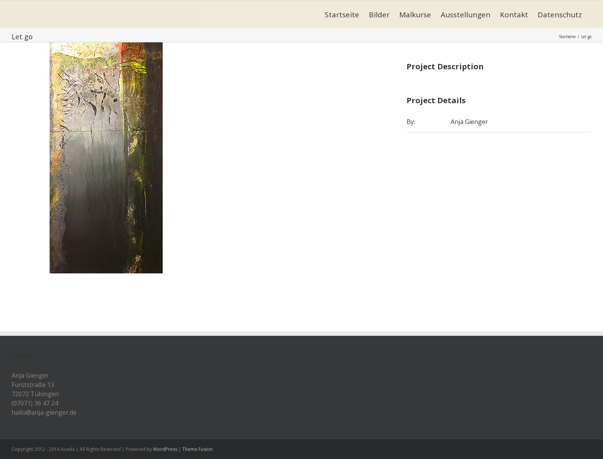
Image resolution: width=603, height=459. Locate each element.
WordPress (165, 449)
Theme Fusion (197, 449)
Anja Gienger (469, 121)
